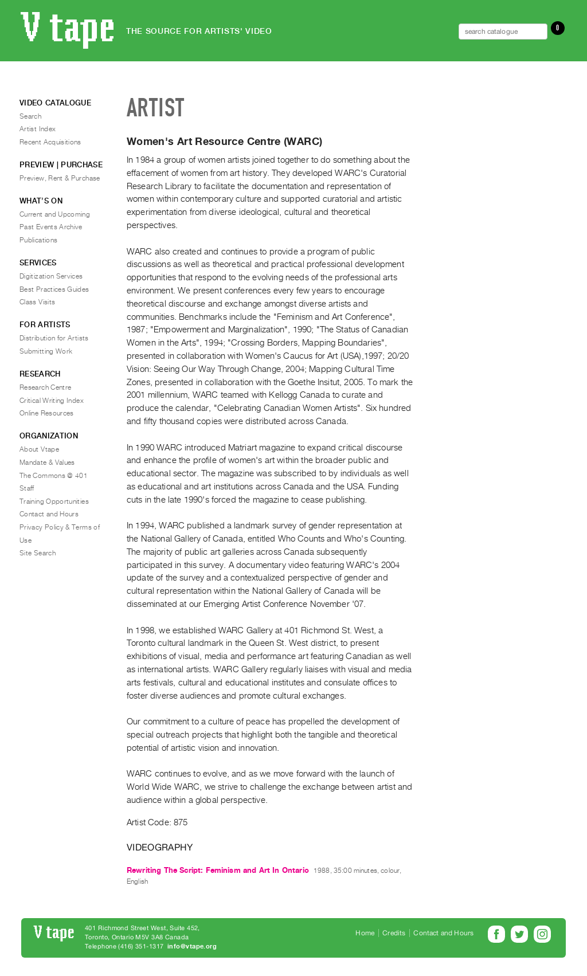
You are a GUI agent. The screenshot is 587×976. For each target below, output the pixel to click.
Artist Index (37, 129)
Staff (26, 488)
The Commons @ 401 (53, 476)
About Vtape (39, 449)
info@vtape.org (192, 946)
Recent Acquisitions (50, 142)
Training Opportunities (54, 501)
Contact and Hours (49, 514)
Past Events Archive (51, 227)
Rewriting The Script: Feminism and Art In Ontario (218, 870)
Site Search (37, 553)
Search (30, 116)
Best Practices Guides (54, 289)
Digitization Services (51, 276)
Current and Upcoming (54, 214)
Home (364, 933)
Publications (38, 240)
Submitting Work (45, 351)
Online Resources (46, 413)
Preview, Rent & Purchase (59, 178)
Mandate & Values (47, 462)
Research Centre (45, 387)
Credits (393, 933)
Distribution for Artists (54, 338)
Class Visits (37, 302)
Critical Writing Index (51, 401)
